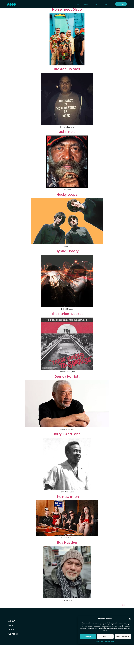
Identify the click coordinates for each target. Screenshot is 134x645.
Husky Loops (67, 194)
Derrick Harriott (67, 376)
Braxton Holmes (67, 69)
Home (76, 4)
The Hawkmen (67, 497)
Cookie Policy (100, 641)
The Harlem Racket (67, 314)
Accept (88, 636)
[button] (130, 619)
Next (124, 605)
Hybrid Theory (67, 251)
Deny (105, 636)
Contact (13, 633)
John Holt (67, 132)
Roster (97, 4)
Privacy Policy (109, 641)
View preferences (123, 636)
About (86, 4)
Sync (107, 4)
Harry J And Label (67, 434)
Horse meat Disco (67, 10)
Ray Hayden (67, 542)
